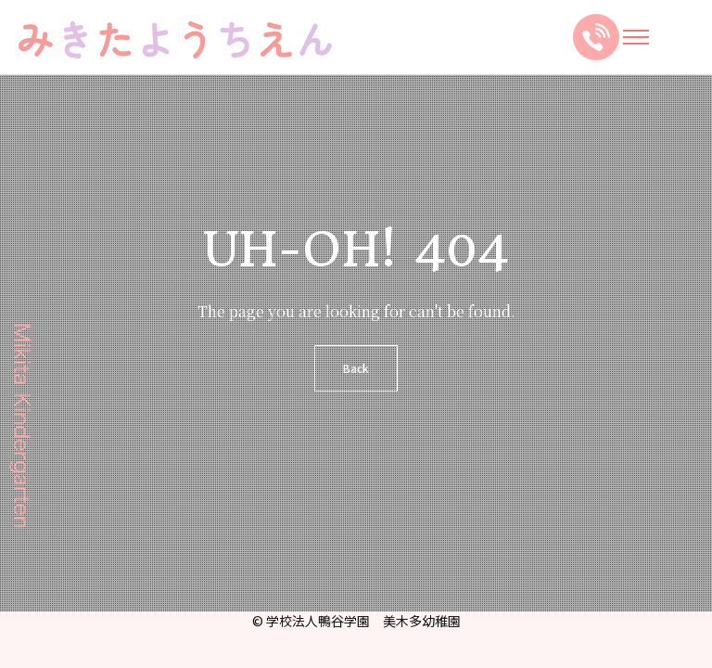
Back (356, 368)
